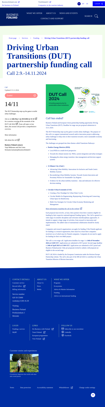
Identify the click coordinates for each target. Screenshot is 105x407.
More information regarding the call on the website (64, 209)
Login (99, 4)
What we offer (34, 13)
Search (91, 16)
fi (87, 4)
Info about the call (12, 140)
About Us (51, 13)
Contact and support (52, 19)
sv (83, 4)
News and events (68, 13)
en (79, 4)
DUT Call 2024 (11, 124)
